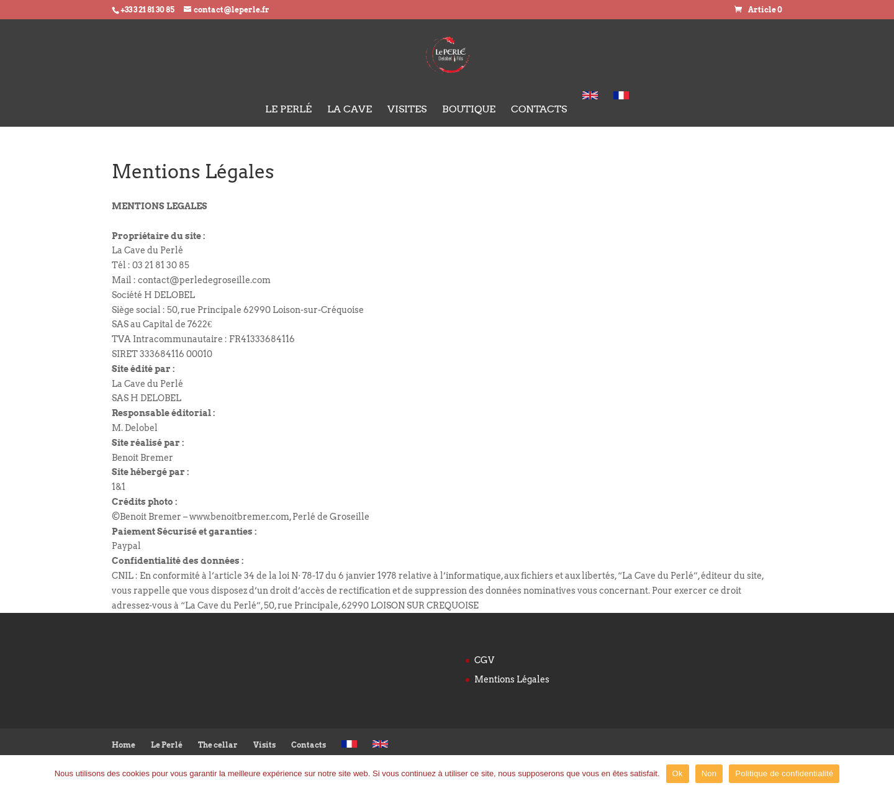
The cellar (218, 745)
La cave (349, 110)
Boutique (468, 110)
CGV (484, 660)
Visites (407, 110)
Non (709, 773)
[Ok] (878, 774)
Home (123, 745)
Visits (264, 745)
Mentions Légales (511, 679)
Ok (677, 773)
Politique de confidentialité (784, 773)
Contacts (539, 110)
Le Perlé (288, 110)
